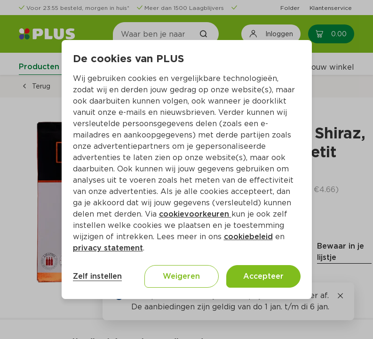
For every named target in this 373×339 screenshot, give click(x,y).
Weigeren (181, 276)
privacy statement (108, 247)
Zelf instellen (97, 276)
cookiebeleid (248, 236)
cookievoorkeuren (195, 214)
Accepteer (263, 276)
